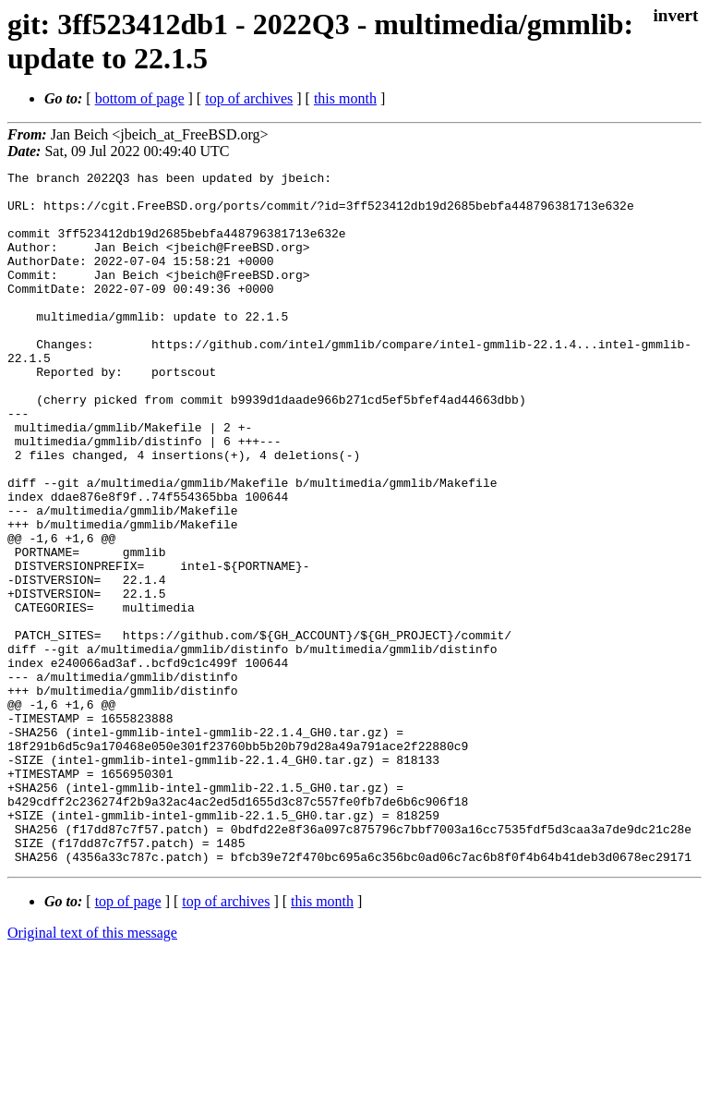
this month (345, 98)
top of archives (249, 98)
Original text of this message (92, 1071)
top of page (128, 1040)
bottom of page (140, 98)
